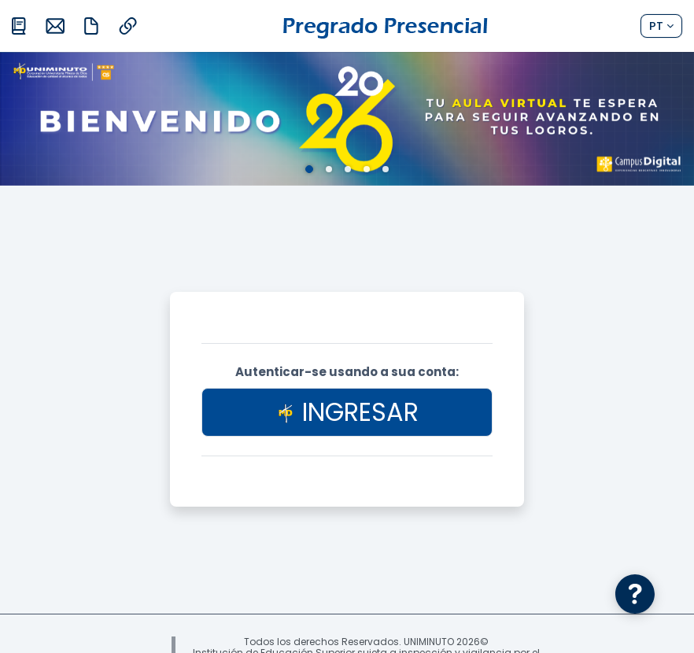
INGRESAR (347, 412)
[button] (661, 26)
